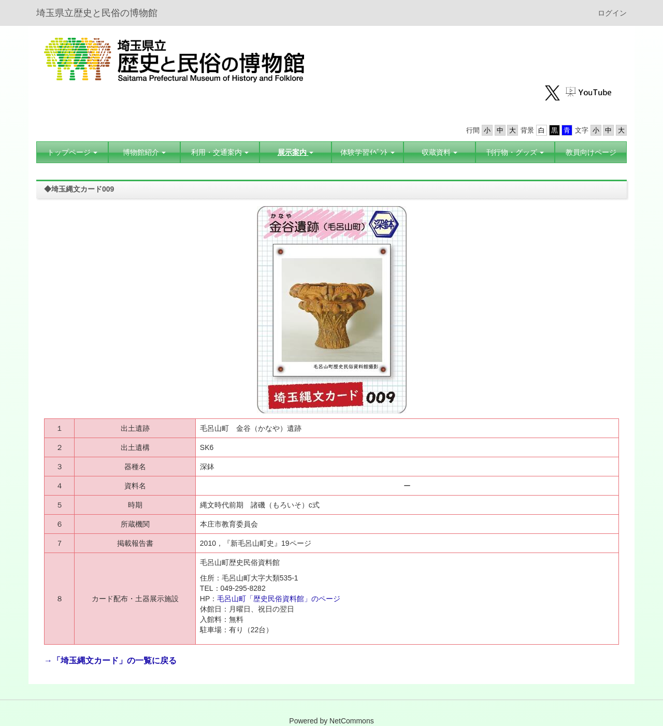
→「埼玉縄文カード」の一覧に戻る (110, 660)
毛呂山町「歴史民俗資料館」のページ (279, 598)
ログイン (612, 13)
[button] (144, 152)
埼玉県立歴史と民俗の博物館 (96, 13)
